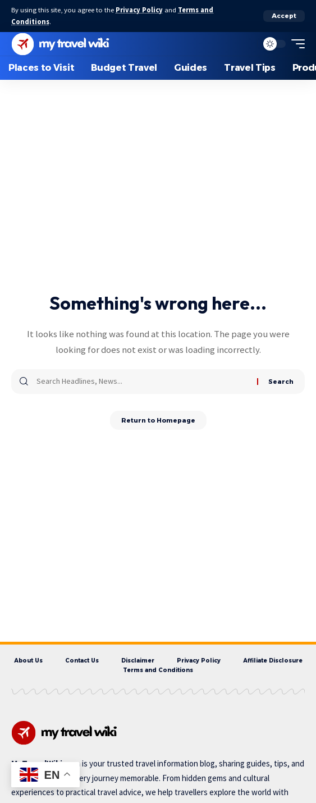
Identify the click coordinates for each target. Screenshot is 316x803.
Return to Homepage (158, 420)
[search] (245, 43)
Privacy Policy (139, 10)
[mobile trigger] (295, 43)
